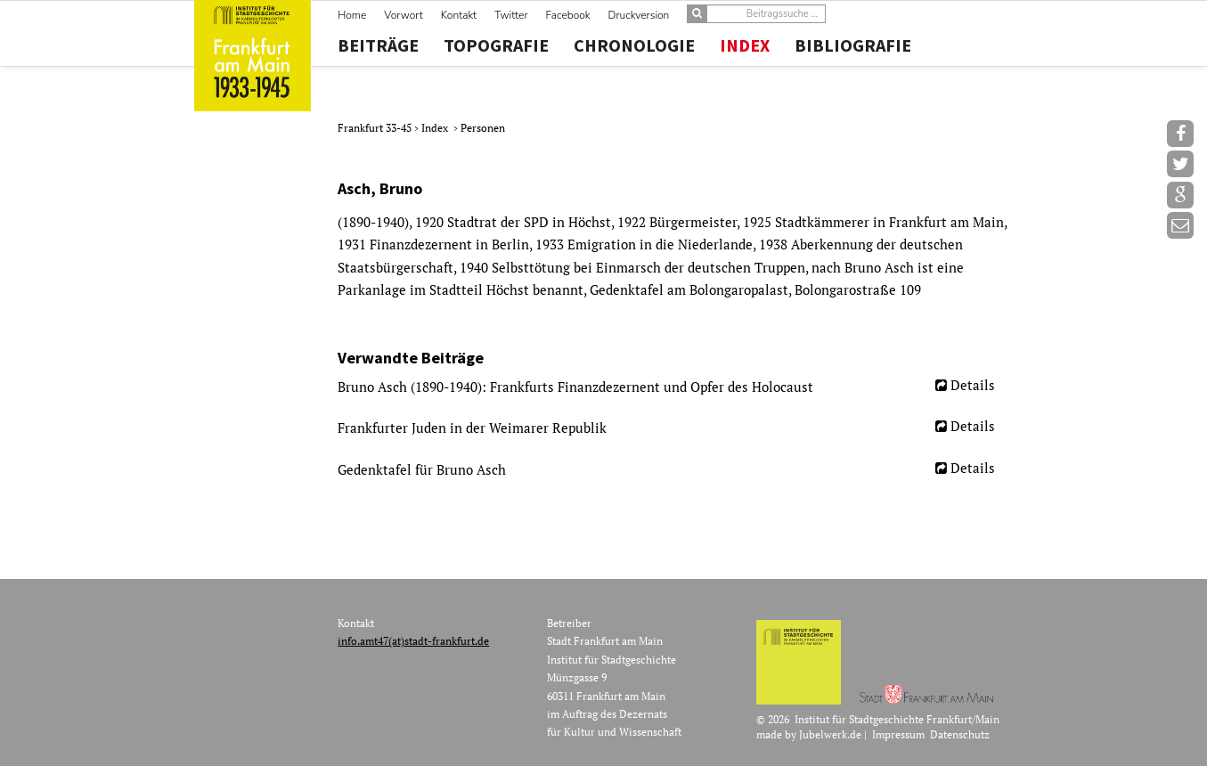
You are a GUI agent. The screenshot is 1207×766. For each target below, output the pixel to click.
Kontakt (459, 15)
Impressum (898, 734)
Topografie (496, 45)
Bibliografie (853, 45)
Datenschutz (960, 734)
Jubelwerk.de (830, 734)
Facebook (568, 15)
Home (352, 15)
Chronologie (634, 45)
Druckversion (639, 15)
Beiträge (378, 45)
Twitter (510, 15)
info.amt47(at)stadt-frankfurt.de (413, 641)
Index (745, 45)
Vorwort (403, 15)
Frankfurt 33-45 (376, 127)
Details (972, 385)
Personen (483, 127)
